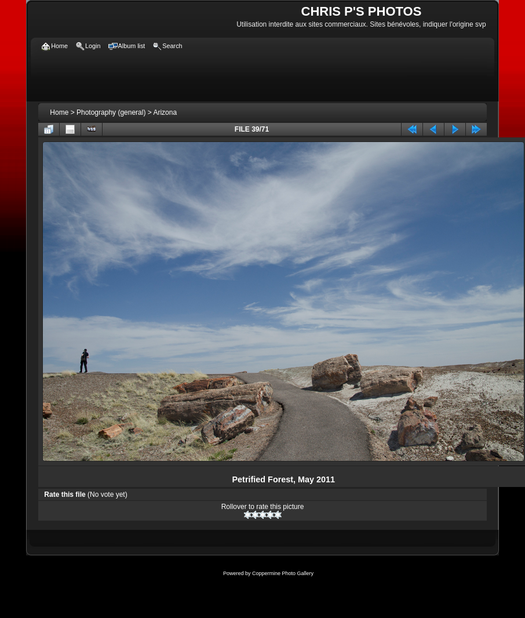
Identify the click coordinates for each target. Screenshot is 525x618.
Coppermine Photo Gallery (282, 573)
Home (59, 112)
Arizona (165, 112)
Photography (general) (110, 112)
